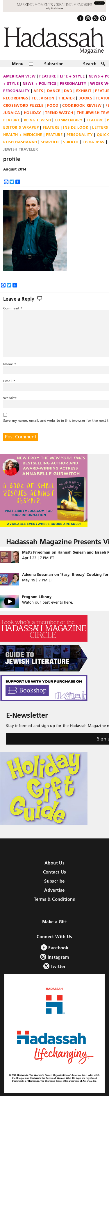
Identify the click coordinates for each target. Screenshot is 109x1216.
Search (90, 64)
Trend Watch (59, 113)
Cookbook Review (82, 105)
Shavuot (50, 142)
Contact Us (54, 872)
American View (19, 76)
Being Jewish (37, 120)
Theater (66, 98)
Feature (47, 76)
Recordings (15, 98)
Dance (53, 91)
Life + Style (72, 76)
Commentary (69, 120)
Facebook (54, 947)
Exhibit (84, 91)
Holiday (33, 113)
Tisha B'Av (94, 142)
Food (52, 105)
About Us (54, 863)
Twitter (54, 966)
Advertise (54, 890)
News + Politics (39, 83)
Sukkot (71, 142)
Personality (73, 83)
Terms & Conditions (54, 899)
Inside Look (75, 127)
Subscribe (54, 64)
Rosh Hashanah (20, 142)
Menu (18, 64)
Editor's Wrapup (21, 127)
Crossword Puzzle (23, 105)
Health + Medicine (22, 134)
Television (43, 98)
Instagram (54, 957)
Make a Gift (54, 921)
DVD (68, 91)
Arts (38, 91)
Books (85, 98)
